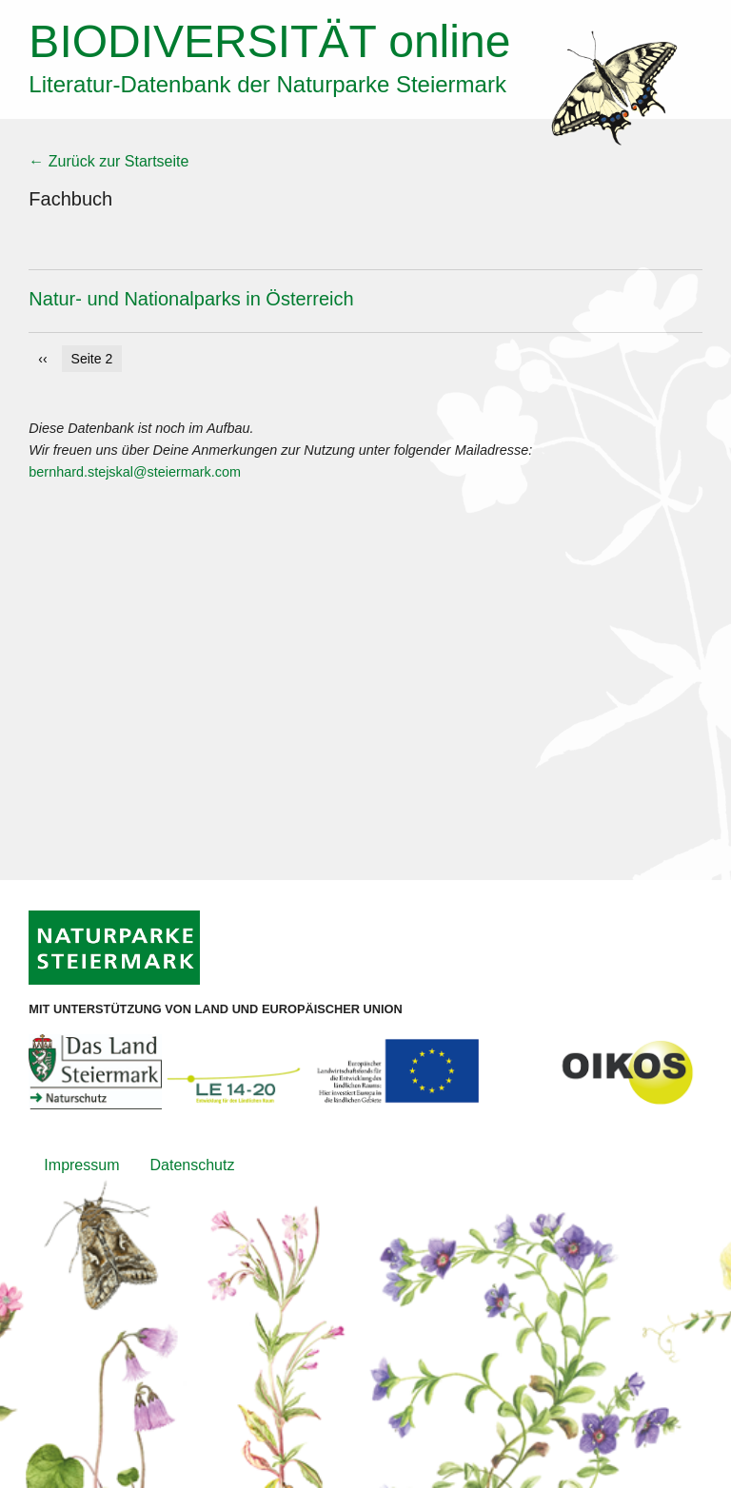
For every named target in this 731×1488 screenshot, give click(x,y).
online (269, 41)
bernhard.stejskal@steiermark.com (135, 472)
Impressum (81, 1165)
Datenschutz (191, 1165)
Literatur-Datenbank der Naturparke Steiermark (267, 84)
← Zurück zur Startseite (108, 161)
